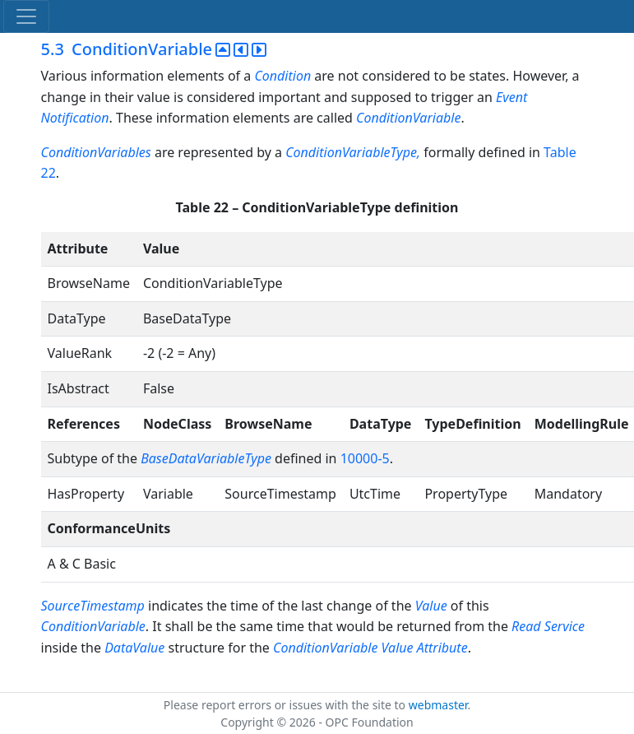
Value (431, 606)
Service (564, 626)
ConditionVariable (408, 118)
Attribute (442, 648)
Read (526, 626)
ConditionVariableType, (352, 152)
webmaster (438, 705)
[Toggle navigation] (26, 16)
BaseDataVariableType (206, 458)
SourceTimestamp (93, 606)
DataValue (134, 648)
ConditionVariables (96, 152)
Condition (282, 76)
